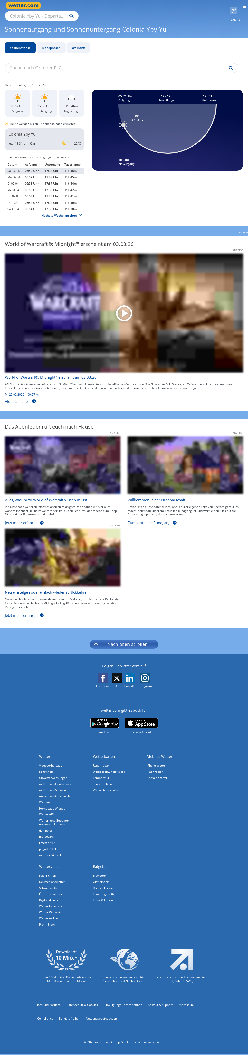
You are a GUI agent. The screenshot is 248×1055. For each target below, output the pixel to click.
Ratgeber (100, 864)
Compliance (45, 1019)
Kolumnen (46, 766)
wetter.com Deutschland (56, 779)
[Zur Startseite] (24, 5)
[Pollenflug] (233, 5)
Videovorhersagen (52, 760)
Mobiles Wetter (160, 750)
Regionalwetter (50, 900)
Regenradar (101, 760)
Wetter (45, 750)
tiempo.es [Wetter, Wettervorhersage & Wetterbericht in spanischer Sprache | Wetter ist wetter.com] (46, 827)
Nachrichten (48, 874)
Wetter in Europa (51, 906)
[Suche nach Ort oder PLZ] (83, 6)
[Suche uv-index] (229, 62)
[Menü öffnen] (242, 5)
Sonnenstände (20, 42)
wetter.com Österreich (55, 792)
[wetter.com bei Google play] (104, 720)
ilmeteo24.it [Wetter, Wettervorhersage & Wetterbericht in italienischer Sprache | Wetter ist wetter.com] (48, 840)
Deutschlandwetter (53, 880)
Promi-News (48, 925)
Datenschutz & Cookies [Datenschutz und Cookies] (82, 1006)
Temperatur (101, 773)
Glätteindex (101, 880)
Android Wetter (157, 773)
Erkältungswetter (105, 893)
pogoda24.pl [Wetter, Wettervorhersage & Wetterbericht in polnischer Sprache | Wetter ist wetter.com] (48, 847)
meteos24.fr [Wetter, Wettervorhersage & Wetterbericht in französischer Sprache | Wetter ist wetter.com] (48, 834)
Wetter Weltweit (50, 912)
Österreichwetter (51, 893)
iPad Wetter (155, 766)
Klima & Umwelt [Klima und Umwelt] (104, 900)
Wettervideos (51, 864)
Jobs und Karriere (49, 1006)
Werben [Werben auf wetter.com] (45, 798)
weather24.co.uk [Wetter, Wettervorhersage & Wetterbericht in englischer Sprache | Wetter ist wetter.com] (51, 853)
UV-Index (78, 42)
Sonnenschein (102, 779)
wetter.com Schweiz (53, 785)
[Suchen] (114, 6)
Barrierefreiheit (69, 1019)
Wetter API (47, 811)
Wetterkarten (104, 750)
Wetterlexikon (49, 918)
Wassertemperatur (106, 785)
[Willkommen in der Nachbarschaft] (181, 476)
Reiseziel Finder (104, 887)
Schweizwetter (49, 887)
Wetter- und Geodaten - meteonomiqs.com (56, 819)
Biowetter (100, 874)
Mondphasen (51, 42)
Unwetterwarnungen (54, 773)
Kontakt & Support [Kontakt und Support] (160, 1006)
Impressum (186, 1006)
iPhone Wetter (156, 760)
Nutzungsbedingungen (101, 1019)
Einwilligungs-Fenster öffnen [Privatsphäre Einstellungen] (123, 1006)
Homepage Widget (52, 804)
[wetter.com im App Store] (141, 720)
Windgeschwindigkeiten (109, 766)
